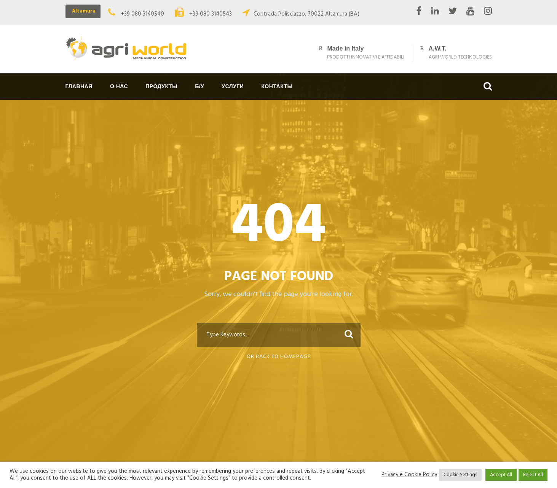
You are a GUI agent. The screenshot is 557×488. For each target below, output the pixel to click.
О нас (119, 86)
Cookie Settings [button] (460, 475)
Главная (79, 86)
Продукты (161, 86)
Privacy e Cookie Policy (409, 475)
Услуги (233, 86)
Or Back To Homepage (279, 356)
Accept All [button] (501, 475)
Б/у (199, 86)
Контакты (276, 86)
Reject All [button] (533, 475)
